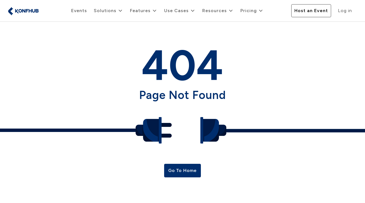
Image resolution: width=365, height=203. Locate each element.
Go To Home (182, 170)
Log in (345, 10)
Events (79, 10)
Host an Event (311, 10)
